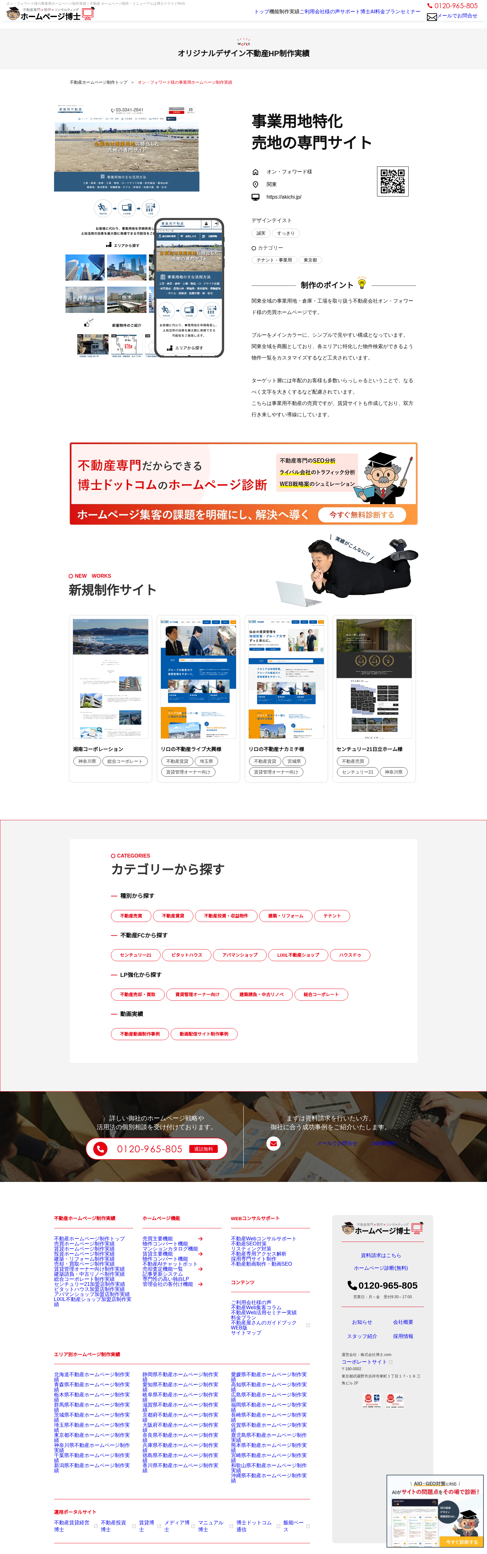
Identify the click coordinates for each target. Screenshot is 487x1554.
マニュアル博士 (203, 1523)
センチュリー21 (136, 955)
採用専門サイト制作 (248, 1270)
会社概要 (403, 1326)
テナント (332, 916)
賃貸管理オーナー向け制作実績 (80, 1285)
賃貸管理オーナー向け (197, 994)
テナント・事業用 (274, 259)
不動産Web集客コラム (250, 1323)
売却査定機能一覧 (176, 1308)
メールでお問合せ (452, 19)
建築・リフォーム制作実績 (77, 1270)
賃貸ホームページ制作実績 (77, 1254)
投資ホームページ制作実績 (77, 1262)
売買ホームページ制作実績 (77, 1246)
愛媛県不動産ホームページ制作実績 (261, 1399)
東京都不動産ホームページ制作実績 (84, 1446)
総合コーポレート (321, 994)
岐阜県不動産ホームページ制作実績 (173, 1415)
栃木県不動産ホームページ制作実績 (84, 1415)
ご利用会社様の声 (294, 16)
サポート (329, 16)
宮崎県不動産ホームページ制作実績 (261, 1462)
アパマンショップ (240, 955)
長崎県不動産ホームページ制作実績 (261, 1430)
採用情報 (403, 1341)
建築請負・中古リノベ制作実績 (80, 1293)
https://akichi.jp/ (284, 197)
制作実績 (260, 16)
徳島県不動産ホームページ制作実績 (173, 1462)
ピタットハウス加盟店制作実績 (80, 1317)
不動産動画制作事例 (140, 1034)
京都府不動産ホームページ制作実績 (173, 1430)
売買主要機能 (176, 1241)
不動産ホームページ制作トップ (80, 1238)
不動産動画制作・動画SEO (254, 1278)
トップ (218, 16)
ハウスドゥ (350, 955)
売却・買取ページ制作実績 (77, 1278)
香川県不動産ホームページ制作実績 (173, 1470)
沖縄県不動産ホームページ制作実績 (261, 1478)
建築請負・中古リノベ (262, 994)
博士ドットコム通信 (241, 1523)
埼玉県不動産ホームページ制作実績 (84, 1438)
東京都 (310, 259)
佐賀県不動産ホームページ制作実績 (261, 1438)
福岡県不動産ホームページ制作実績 (261, 1422)
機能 (238, 16)
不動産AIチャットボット (163, 1293)
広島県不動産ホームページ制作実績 (261, 1415)
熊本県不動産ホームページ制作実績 (261, 1454)
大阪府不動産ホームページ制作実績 (173, 1438)
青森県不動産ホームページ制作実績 (84, 1407)
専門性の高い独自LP (160, 1327)
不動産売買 (131, 916)
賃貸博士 (142, 1523)
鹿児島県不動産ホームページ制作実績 (263, 1446)
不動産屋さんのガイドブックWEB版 (264, 1346)
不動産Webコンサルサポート (255, 1238)
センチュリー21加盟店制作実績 (80, 1309)
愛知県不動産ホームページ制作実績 (173, 1407)
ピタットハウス (186, 955)
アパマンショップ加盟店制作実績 (82, 1325)
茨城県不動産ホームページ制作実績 (84, 1430)
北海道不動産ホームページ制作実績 (84, 1399)
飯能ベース (277, 1523)
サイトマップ (242, 1354)
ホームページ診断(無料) (381, 1272)
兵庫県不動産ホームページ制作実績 (173, 1454)
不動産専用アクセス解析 (252, 1262)
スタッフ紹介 (362, 1341)
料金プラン (379, 16)
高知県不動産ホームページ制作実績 (261, 1407)
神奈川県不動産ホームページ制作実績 (86, 1454)
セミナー (407, 16)
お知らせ (362, 1326)
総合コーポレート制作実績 (77, 1301)
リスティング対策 (246, 1254)
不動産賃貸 (173, 916)
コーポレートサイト (361, 1366)
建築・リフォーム (286, 916)
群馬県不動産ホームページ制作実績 (84, 1422)
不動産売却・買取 (137, 994)
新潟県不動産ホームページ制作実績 (84, 1470)
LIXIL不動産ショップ (298, 955)
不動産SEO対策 (244, 1246)
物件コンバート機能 (160, 1252)
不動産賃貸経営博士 (74, 1523)
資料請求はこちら (381, 1256)
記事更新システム (158, 1319)
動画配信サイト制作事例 (204, 1034)
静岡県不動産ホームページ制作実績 (173, 1399)
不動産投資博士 (113, 1523)
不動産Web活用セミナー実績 (255, 1331)
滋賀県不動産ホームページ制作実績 (173, 1422)
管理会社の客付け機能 (176, 1342)
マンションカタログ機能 (163, 1260)
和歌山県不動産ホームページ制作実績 (263, 1470)
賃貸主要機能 (176, 1275)
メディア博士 (169, 1523)
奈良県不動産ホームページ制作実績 (173, 1446)
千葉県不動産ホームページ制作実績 (84, 1462)
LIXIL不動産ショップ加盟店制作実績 (85, 1333)
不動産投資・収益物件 (226, 916)
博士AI (353, 16)
